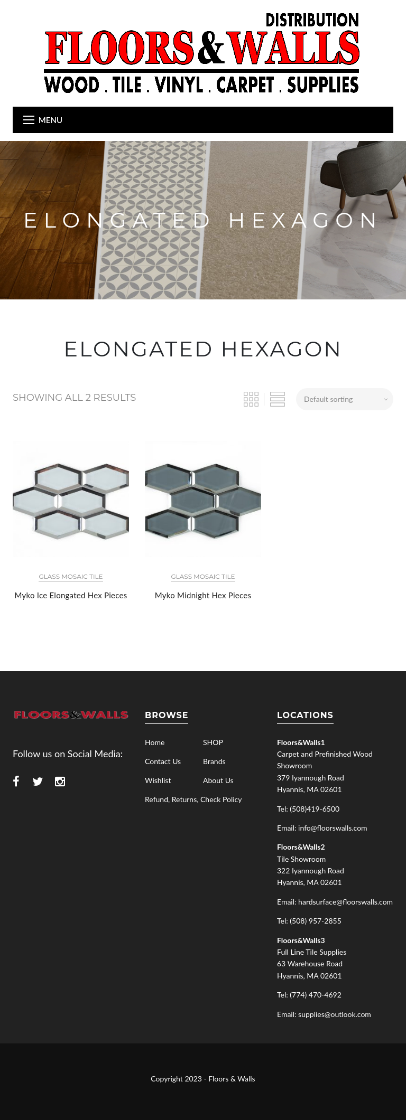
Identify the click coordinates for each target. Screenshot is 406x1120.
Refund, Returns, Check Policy (193, 799)
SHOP (213, 742)
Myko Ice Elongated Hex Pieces (71, 595)
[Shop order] (344, 399)
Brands (214, 761)
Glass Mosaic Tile (71, 576)
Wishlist (158, 780)
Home (154, 742)
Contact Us (163, 761)
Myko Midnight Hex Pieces (203, 595)
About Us (218, 780)
